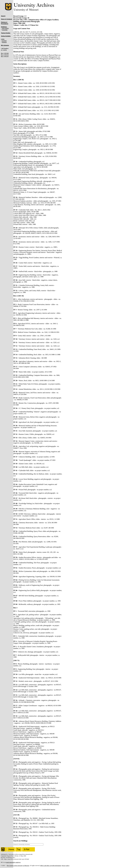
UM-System (5, 28)
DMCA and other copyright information (50, 865)
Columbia (4, 30)
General (4, 42)
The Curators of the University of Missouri (18, 865)
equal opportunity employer (13, 862)
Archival (4, 40)
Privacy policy (65, 865)
